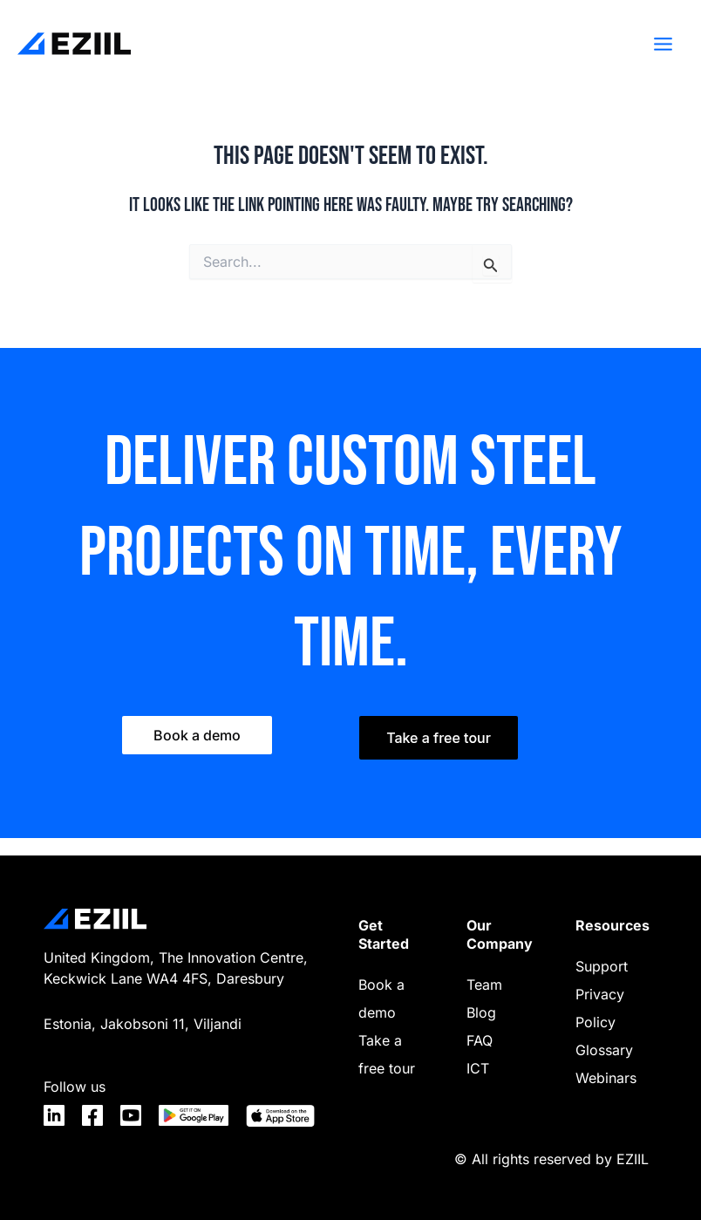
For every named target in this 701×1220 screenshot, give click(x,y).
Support (601, 966)
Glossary (604, 1050)
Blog (481, 1012)
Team (484, 984)
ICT (477, 1068)
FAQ (479, 1040)
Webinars (605, 1078)
